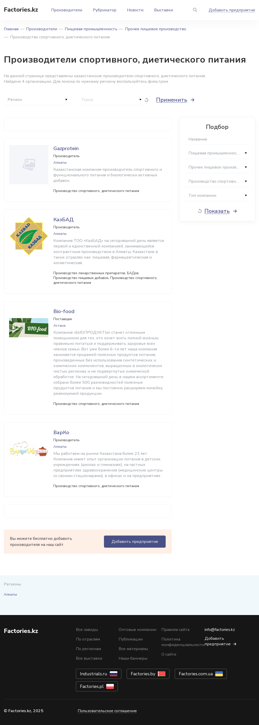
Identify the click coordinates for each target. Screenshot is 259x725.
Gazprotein (66, 148)
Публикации (131, 639)
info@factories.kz (220, 629)
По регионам (88, 649)
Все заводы (87, 629)
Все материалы (133, 649)
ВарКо (61, 432)
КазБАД (63, 219)
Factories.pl (92, 686)
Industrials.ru (93, 674)
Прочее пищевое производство (155, 29)
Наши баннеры (133, 658)
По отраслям (88, 639)
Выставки (163, 10)
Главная (11, 29)
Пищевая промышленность (91, 29)
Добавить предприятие (232, 10)
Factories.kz (21, 10)
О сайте (168, 654)
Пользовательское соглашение (107, 711)
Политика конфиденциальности (183, 642)
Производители (66, 10)
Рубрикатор (104, 10)
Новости (135, 10)
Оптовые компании (137, 629)
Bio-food (63, 311)
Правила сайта (175, 629)
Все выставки (89, 658)
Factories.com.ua (196, 674)
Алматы (10, 594)
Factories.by (143, 674)
